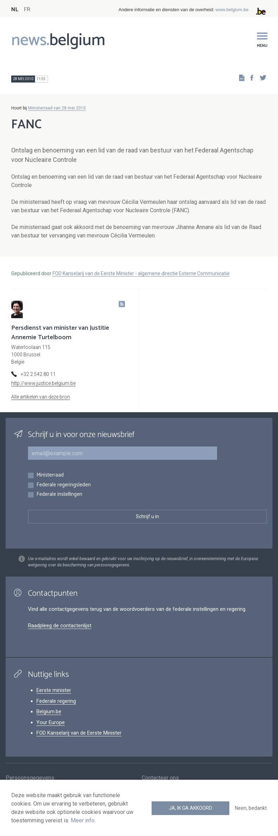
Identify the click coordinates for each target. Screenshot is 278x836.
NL (14, 9)
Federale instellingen (59, 495)
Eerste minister (53, 690)
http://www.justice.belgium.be (43, 383)
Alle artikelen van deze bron (40, 397)
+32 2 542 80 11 (38, 374)
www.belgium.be (232, 9)
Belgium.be (48, 711)
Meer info (83, 820)
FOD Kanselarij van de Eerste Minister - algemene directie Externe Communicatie (141, 273)
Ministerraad (50, 475)
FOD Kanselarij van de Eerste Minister (78, 733)
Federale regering (56, 701)
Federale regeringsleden (63, 485)
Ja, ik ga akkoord (190, 808)
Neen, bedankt (251, 808)
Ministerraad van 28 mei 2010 (57, 108)
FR (27, 9)
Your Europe (50, 722)
